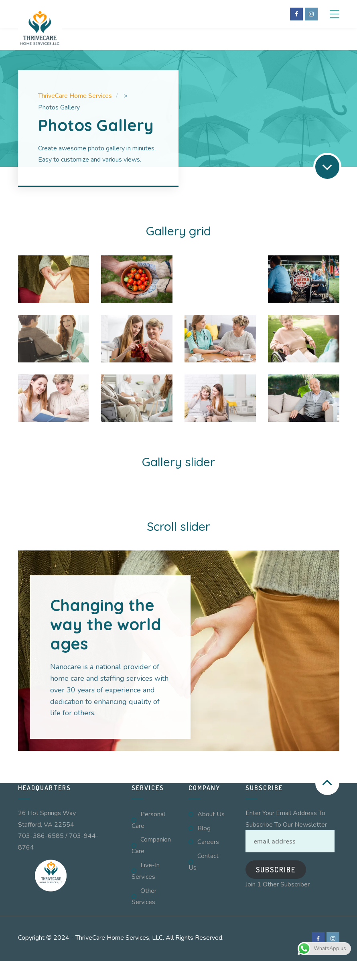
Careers (208, 842)
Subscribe (276, 869)
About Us (211, 814)
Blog (204, 828)
